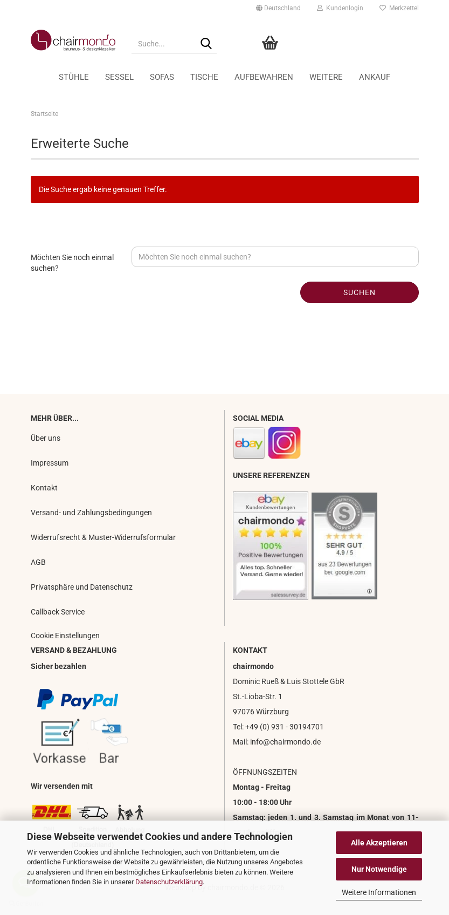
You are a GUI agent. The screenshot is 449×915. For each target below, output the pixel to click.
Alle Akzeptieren (379, 842)
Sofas (162, 77)
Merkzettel (399, 8)
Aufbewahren (263, 77)
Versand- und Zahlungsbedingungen (91, 512)
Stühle (74, 77)
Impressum (49, 463)
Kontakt (44, 487)
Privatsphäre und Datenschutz (82, 587)
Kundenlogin (340, 8)
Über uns (45, 438)
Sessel (119, 77)
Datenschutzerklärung (169, 882)
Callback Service (58, 611)
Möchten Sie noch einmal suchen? (72, 262)
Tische (204, 77)
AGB (38, 562)
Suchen (359, 292)
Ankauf (374, 77)
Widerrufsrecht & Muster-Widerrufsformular (103, 537)
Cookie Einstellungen (65, 635)
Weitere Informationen (379, 892)
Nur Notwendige (379, 869)
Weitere (326, 77)
